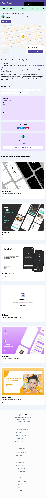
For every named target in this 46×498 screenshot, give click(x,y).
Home (2, 13)
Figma (4, 104)
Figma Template (6, 92)
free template (23, 92)
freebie (15, 92)
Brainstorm (11, 90)
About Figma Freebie (23, 481)
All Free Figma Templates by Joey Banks (23, 147)
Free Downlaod (6, 21)
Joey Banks (8, 17)
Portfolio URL (23, 143)
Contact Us (20, 484)
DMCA (19, 487)
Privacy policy (23, 497)
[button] (4, 37)
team (4, 90)
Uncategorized (8, 13)
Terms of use (23, 493)
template (19, 90)
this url (3, 67)
